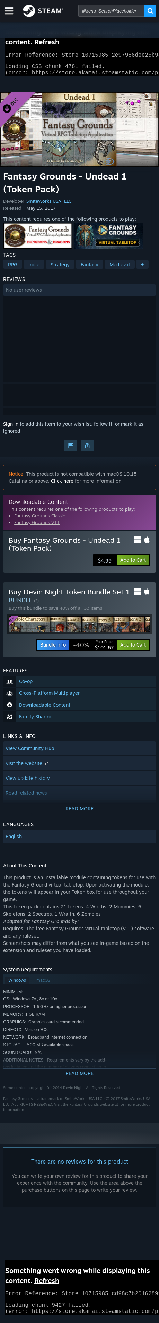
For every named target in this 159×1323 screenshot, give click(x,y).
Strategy (60, 269)
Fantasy (89, 269)
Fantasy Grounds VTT (37, 526)
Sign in (10, 428)
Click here (62, 485)
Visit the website (28, 767)
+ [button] (142, 269)
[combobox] (111, 11)
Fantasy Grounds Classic (39, 520)
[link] (93, 649)
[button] (79, 294)
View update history (28, 782)
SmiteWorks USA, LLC (48, 205)
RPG (12, 269)
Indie (33, 269)
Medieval (119, 269)
